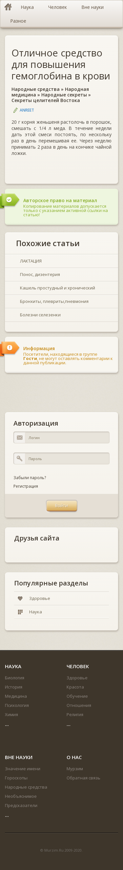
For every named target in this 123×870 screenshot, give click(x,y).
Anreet (27, 110)
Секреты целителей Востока (45, 100)
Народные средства (35, 89)
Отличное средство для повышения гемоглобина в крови (60, 64)
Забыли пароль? (29, 477)
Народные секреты (64, 95)
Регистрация (25, 486)
